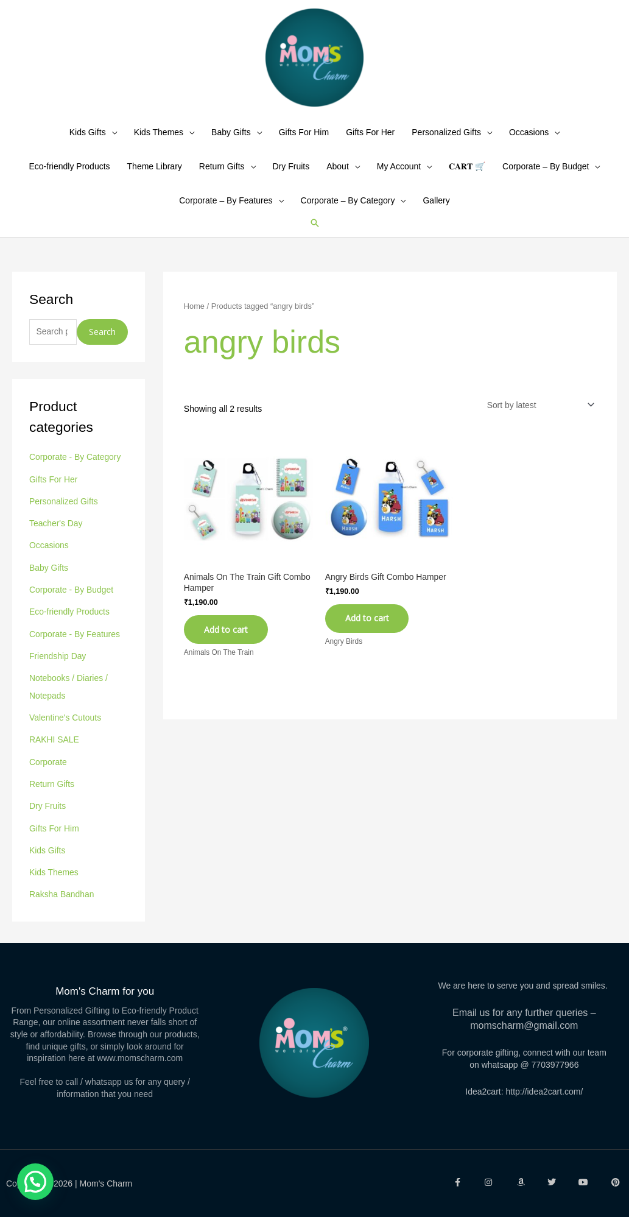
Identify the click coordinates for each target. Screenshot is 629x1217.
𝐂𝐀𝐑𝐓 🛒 (467, 175)
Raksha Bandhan (61, 893)
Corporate (48, 764)
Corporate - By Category (75, 466)
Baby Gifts (231, 141)
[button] (314, 231)
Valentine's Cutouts (65, 720)
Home (194, 314)
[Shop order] (537, 413)
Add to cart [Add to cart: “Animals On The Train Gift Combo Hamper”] (227, 638)
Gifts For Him (304, 141)
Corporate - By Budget (71, 596)
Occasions (529, 141)
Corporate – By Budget (545, 175)
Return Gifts (222, 175)
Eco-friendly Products (69, 175)
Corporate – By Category (348, 209)
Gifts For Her (370, 141)
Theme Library (154, 175)
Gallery (436, 209)
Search (102, 340)
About (337, 175)
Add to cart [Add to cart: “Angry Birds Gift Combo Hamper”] (368, 627)
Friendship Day (57, 660)
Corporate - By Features (75, 639)
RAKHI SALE (54, 742)
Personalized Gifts (446, 141)
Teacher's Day (56, 530)
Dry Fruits (291, 175)
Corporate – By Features (225, 209)
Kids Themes (158, 141)
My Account (399, 175)
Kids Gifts (87, 141)
